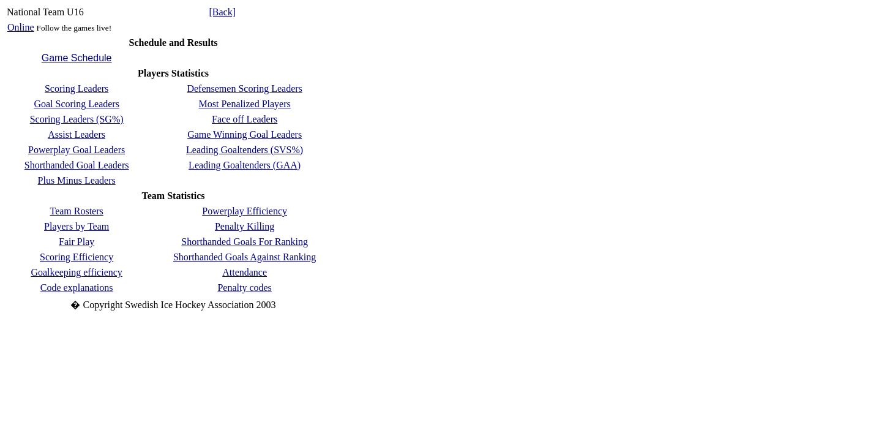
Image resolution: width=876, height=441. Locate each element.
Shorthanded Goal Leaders (76, 165)
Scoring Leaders (76, 88)
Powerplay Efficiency (244, 211)
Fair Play (76, 241)
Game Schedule (77, 58)
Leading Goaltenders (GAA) (245, 165)
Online (20, 27)
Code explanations (76, 287)
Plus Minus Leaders (77, 180)
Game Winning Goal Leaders (244, 134)
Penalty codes (244, 287)
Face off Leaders (244, 119)
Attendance (244, 272)
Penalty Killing (244, 226)
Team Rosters (76, 211)
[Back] (222, 12)
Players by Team (76, 226)
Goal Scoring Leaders (76, 104)
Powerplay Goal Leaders (76, 150)
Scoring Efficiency (76, 257)
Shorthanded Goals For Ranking (244, 241)
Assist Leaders (76, 134)
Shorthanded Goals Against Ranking (244, 257)
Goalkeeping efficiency (76, 272)
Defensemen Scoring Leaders (244, 88)
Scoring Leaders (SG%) (77, 119)
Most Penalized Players (245, 104)
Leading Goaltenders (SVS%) (244, 150)
